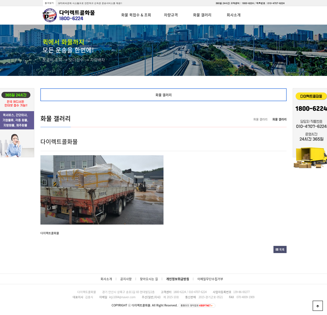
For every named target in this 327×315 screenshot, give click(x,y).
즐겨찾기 (49, 3)
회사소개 (106, 279)
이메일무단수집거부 (210, 279)
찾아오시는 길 (149, 279)
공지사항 (126, 279)
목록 (280, 249)
